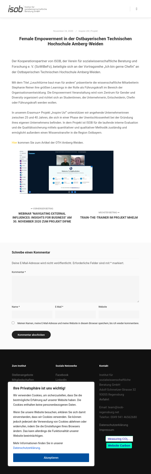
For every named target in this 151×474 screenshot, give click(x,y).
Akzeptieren (51, 457)
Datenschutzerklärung (26, 447)
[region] (51, 424)
